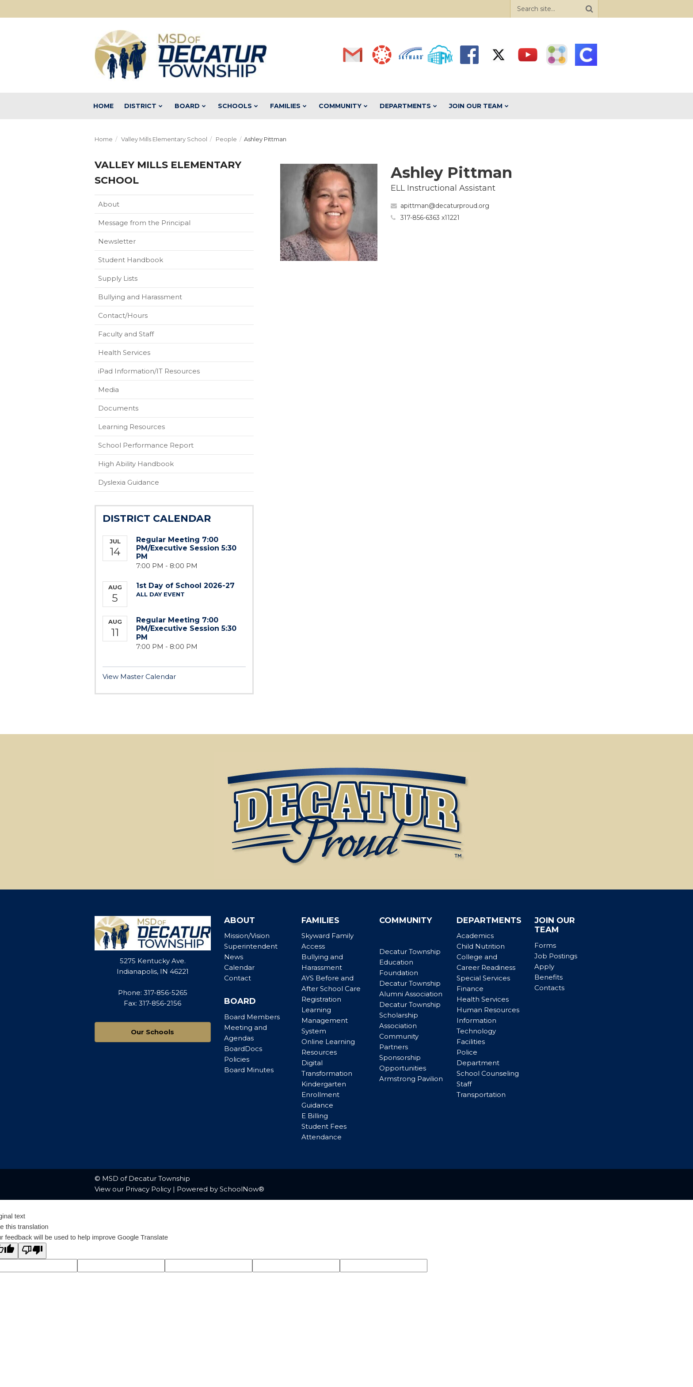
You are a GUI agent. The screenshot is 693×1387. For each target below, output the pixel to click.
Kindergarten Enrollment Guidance (323, 1094)
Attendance (321, 1137)
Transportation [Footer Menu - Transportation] (481, 1094)
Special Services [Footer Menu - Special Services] (483, 978)
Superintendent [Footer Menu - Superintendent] (251, 946)
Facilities (471, 1041)
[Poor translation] (32, 1251)
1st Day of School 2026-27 (185, 585)
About (108, 204)
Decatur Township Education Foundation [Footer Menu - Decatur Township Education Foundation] (410, 962)
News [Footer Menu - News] (233, 957)
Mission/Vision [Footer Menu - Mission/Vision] (247, 935)
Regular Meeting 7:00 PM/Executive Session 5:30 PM (186, 548)
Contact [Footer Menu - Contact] (237, 978)
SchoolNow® (242, 1189)
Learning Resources (131, 426)
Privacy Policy (148, 1189)
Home (104, 139)
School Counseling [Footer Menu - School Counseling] (488, 1073)
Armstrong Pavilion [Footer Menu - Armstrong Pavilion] (411, 1078)
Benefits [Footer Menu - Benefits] (548, 977)
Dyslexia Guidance (128, 482)
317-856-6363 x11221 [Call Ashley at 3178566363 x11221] (430, 218)
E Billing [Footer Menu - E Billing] (314, 1116)
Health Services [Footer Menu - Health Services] (483, 999)
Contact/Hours (123, 315)
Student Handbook (144, 261)
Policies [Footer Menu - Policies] (236, 1059)
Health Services (124, 352)
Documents (118, 408)
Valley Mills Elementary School (164, 139)
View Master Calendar (139, 676)
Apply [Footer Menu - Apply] (544, 966)
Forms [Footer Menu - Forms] (545, 945)
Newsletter (117, 241)
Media (108, 389)
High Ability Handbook (136, 464)
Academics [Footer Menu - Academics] (475, 935)
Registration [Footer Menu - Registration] (321, 999)
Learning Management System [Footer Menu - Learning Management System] (324, 1020)
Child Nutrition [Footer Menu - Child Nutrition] (481, 946)
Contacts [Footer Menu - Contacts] (549, 988)
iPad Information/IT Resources (149, 371)
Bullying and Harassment (140, 297)
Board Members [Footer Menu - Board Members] (252, 1017)
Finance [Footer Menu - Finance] (470, 988)
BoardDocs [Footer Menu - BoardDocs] (243, 1048)
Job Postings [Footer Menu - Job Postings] (555, 956)
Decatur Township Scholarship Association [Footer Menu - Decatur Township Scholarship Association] (410, 1015)
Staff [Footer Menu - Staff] (464, 1084)
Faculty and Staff (126, 334)
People (226, 139)
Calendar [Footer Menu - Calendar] (239, 967)
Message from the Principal (144, 223)
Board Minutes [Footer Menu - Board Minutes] (249, 1070)
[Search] (589, 9)
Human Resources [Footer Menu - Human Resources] (488, 1010)
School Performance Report (159, 447)
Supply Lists (117, 278)
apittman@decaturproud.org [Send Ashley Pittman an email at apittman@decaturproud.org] (444, 206)
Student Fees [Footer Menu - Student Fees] (323, 1126)
